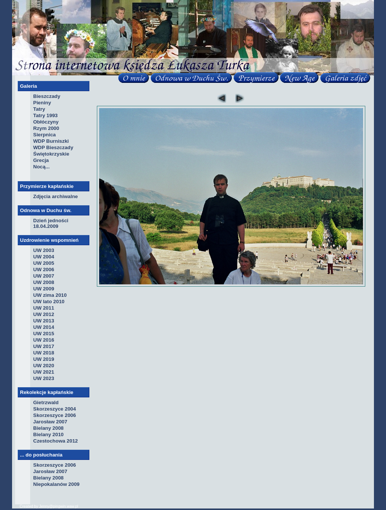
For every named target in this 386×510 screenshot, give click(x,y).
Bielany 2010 (48, 434)
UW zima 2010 (50, 295)
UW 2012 (43, 314)
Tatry (39, 109)
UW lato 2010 (48, 301)
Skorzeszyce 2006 (54, 415)
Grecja (41, 160)
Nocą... (41, 166)
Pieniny (42, 102)
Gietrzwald (45, 402)
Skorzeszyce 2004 (54, 409)
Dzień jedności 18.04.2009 (50, 223)
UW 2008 (43, 282)
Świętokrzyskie (51, 154)
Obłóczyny (45, 122)
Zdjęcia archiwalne (55, 196)
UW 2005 (43, 263)
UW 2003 (43, 250)
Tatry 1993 (45, 115)
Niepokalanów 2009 (56, 484)
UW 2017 (43, 346)
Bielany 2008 (48, 428)
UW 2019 (43, 359)
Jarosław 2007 (50, 421)
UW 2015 (43, 333)
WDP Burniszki (51, 141)
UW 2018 (43, 353)
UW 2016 (43, 340)
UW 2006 (43, 269)
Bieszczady (46, 96)
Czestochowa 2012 (55, 441)
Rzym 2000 (46, 128)
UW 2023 (43, 378)
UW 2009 (43, 289)
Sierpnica (44, 134)
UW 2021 (43, 372)
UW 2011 (43, 308)
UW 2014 (43, 327)
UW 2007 (43, 276)
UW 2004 (43, 257)
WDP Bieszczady (53, 147)
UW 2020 (43, 365)
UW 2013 (43, 321)
